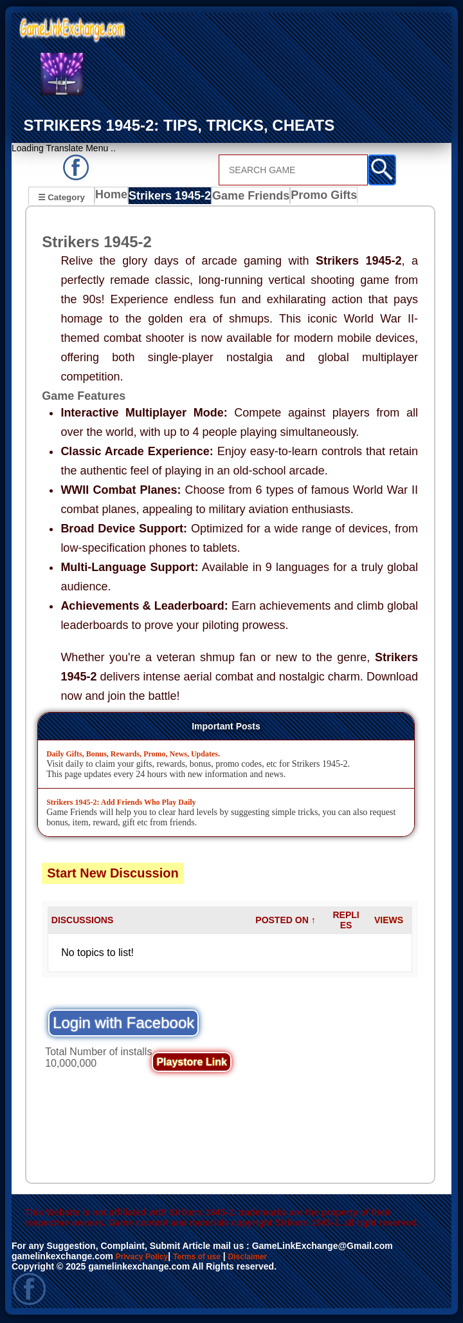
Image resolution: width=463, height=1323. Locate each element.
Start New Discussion (113, 875)
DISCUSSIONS (82, 922)
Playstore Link (191, 1063)
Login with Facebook (123, 1024)
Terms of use (209, 1258)
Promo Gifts (319, 198)
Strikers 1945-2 (173, 198)
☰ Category (61, 197)
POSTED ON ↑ (285, 922)
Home (114, 198)
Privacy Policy (146, 1258)
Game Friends (249, 198)
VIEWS (388, 922)
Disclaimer (267, 1258)
